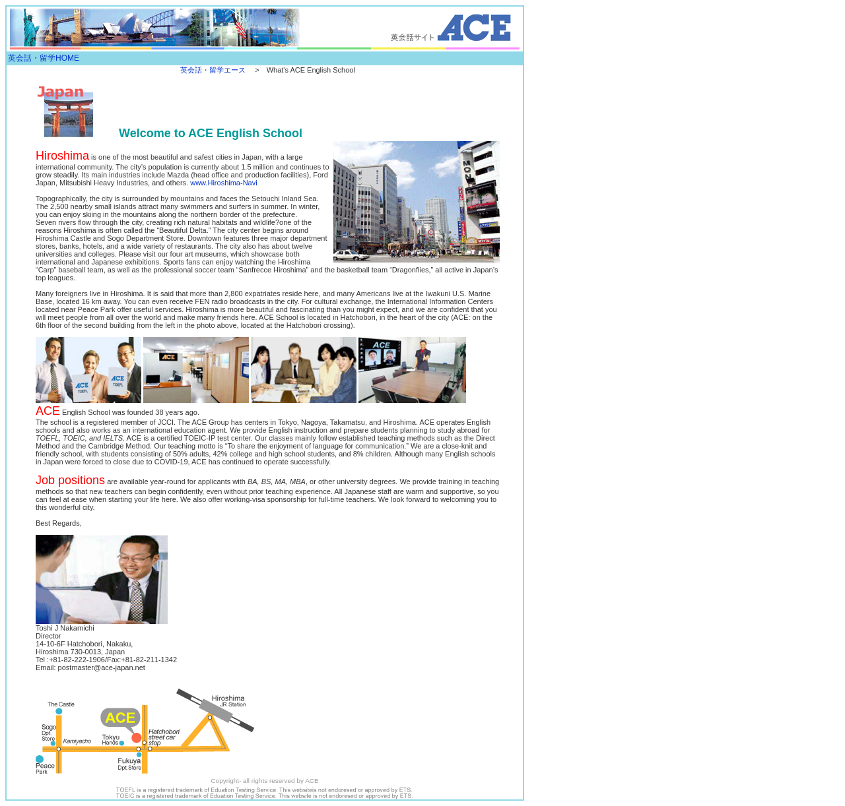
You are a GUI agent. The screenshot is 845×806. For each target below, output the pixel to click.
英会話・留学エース (213, 70)
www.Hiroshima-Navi (223, 183)
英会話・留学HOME (43, 58)
